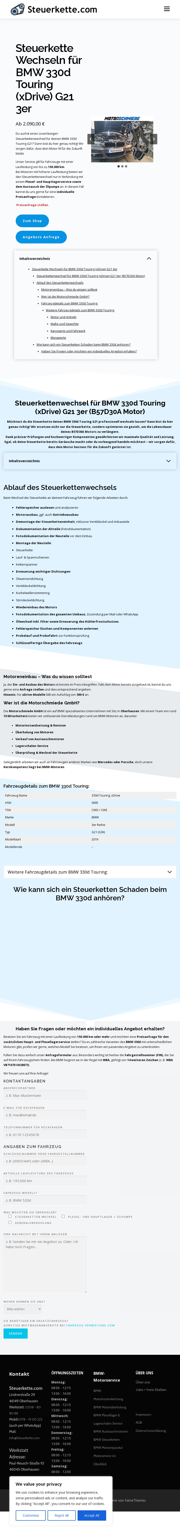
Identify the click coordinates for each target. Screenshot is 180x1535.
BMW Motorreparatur (108, 1471)
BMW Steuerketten (107, 1463)
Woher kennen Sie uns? (24, 1327)
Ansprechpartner (45, 1115)
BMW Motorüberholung (110, 1431)
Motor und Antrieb (64, 323)
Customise (31, 1515)
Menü (167, 9)
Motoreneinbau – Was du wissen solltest (71, 295)
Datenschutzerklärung (151, 1454)
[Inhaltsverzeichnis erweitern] (168, 469)
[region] (60, 1501)
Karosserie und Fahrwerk (69, 338)
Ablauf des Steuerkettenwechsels (61, 288)
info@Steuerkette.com (24, 1461)
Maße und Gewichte (65, 330)
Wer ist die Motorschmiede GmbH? (66, 302)
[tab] (118, 169)
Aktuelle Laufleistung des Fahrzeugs (45, 1200)
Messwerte (59, 345)
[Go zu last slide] (90, 141)
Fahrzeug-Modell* (45, 1220)
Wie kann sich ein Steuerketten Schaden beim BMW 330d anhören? (85, 352)
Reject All (62, 1515)
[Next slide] (153, 141)
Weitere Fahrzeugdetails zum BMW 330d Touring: (81, 316)
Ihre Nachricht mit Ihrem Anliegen (45, 1286)
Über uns (143, 1406)
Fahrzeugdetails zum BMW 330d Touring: (71, 309)
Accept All (91, 1515)
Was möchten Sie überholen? (68, 1241)
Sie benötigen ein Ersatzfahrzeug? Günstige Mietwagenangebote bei (59, 1352)
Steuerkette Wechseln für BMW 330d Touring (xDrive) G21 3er (76, 274)
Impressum (143, 1438)
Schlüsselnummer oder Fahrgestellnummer (45, 1181)
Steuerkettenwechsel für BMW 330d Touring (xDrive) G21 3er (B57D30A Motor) (93, 281)
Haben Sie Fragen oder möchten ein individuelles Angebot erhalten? (90, 359)
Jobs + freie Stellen (151, 1413)
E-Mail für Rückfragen (45, 1135)
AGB (139, 1446)
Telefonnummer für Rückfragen (45, 1154)
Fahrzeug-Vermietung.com (90, 1348)
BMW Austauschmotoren (111, 1455)
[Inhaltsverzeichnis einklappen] (149, 263)
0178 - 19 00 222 (30, 1443)
